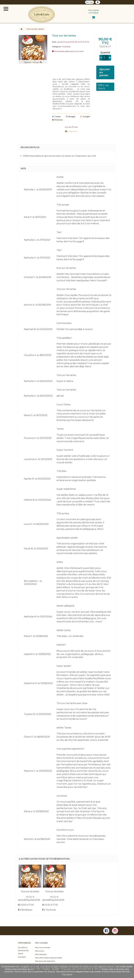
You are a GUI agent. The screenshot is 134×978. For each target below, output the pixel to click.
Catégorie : (57, 47)
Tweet (56, 116)
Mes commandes (42, 948)
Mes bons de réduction (45, 961)
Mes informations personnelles (48, 958)
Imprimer (73, 131)
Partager (70, 116)
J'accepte (67, 974)
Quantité (105, 52)
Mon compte (41, 943)
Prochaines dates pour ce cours (68, 51)
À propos (22, 957)
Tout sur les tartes (30, 891)
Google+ (85, 116)
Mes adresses (41, 954)
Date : (54, 42)
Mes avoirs (39, 951)
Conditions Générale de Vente (23, 951)
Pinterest (57, 120)
